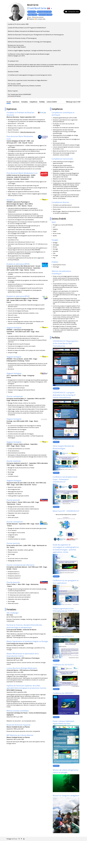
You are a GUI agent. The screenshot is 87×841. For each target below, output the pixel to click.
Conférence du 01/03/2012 (63, 636)
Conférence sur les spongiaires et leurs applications (66, 581)
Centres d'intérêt (59, 218)
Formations (11, 609)
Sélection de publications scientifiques (61, 272)
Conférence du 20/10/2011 (63, 664)
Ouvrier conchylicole (15, 396)
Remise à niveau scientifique (18, 711)
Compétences (57, 109)
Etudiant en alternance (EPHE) (18, 264)
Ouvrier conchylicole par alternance (20, 565)
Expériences (12, 109)
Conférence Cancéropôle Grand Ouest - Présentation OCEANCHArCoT (65, 479)
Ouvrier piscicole (13, 500)
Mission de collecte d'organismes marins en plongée (65, 771)
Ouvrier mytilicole (14, 461)
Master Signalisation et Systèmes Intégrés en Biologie (27, 641)
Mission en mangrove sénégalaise (66, 795)
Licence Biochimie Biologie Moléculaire (22, 668)
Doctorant (10, 200)
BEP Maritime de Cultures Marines (20, 735)
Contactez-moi (73, 11)
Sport (54, 222)
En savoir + (56, 388)
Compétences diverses (60, 202)
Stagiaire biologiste (14, 327)
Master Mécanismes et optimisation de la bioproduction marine (23, 654)
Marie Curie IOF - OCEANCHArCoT (66, 511)
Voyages (55, 240)
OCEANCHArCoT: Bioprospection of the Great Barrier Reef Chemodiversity (65, 343)
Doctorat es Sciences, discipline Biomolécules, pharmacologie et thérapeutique (24, 626)
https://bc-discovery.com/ (27, 132)
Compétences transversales (62, 159)
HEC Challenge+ (13, 613)
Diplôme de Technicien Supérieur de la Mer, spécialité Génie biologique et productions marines (26, 686)
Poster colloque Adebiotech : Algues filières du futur (64, 722)
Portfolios (56, 337)
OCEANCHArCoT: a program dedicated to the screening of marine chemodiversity (64, 394)
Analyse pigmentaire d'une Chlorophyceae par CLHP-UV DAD (66, 609)
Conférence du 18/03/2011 (63, 693)
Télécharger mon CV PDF (73, 102)
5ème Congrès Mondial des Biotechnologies (63, 447)
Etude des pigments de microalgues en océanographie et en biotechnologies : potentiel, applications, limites (66, 548)
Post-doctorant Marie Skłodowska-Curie (22, 173)
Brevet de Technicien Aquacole (18, 725)
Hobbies (55, 262)
